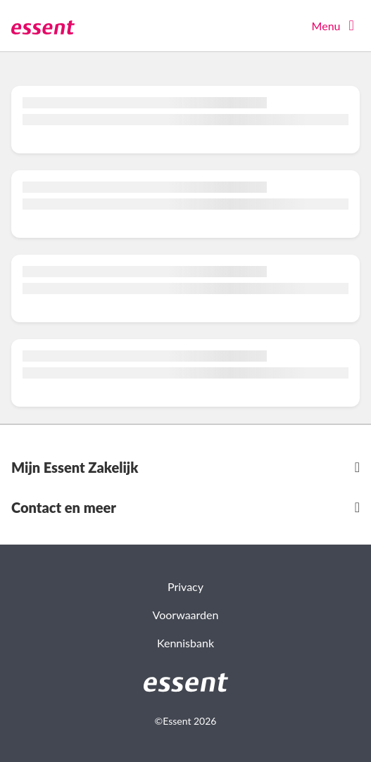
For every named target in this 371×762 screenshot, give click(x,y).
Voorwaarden (186, 614)
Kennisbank (185, 642)
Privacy (185, 586)
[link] (186, 682)
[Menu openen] (336, 25)
